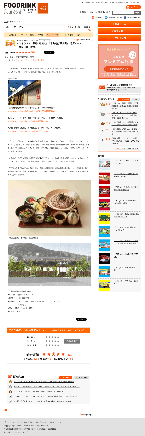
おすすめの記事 (81, 377)
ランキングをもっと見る (127, 148)
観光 (34, 60)
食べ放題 (41, 60)
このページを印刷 (83, 39)
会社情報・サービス (86, 12)
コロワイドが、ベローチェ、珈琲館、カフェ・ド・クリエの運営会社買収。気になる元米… (125, 115)
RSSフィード (97, 17)
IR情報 (40, 35)
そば (17, 60)
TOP (6, 22)
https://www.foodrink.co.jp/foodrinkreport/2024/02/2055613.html (31, 111)
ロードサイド (26, 60)
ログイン (133, 7)
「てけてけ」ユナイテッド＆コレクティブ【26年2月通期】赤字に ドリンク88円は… (46, 396)
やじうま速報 (68, 35)
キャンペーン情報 (27, 35)
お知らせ (12, 35)
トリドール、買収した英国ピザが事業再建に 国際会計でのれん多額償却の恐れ (44, 382)
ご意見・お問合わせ (102, 12)
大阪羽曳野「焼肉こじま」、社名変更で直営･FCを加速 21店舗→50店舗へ (42, 401)
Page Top (86, 414)
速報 (78, 35)
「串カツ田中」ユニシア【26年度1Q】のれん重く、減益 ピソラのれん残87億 (125, 140)
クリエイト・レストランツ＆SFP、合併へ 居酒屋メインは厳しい (39, 391)
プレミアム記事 (123, 99)
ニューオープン (48, 27)
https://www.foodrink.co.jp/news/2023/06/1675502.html (28, 121)
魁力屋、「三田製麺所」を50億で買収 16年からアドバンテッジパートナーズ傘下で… (47, 387)
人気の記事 (65, 377)
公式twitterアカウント (113, 17)
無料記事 (135, 99)
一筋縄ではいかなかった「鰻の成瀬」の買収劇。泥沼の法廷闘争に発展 (125, 131)
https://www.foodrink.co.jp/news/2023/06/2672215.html (28, 131)
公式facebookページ (132, 17)
